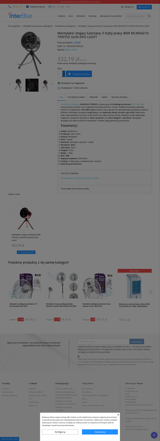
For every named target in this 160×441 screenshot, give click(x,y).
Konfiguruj (60, 432)
